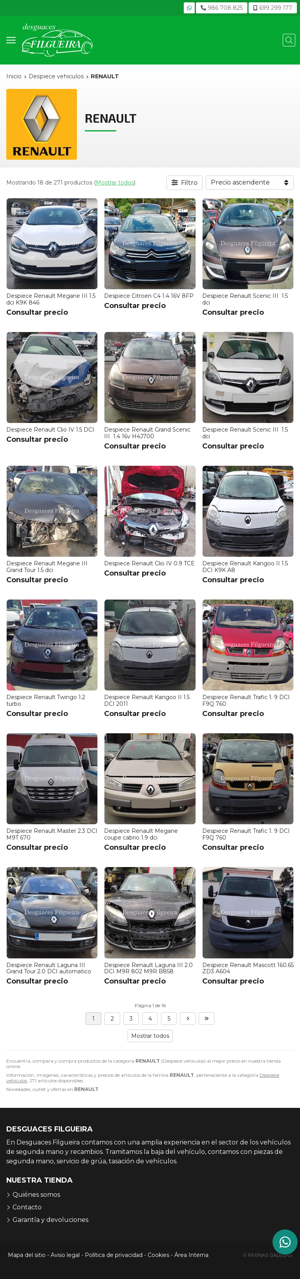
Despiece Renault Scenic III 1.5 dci (245, 299)
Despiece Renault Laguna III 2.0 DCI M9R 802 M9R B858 (148, 968)
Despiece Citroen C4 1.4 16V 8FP (149, 295)
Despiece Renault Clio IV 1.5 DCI (50, 429)
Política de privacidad (114, 1255)
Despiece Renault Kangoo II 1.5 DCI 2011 (147, 700)
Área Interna (191, 1255)
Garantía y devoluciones (50, 1220)
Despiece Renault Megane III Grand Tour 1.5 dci (47, 567)
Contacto (27, 1207)
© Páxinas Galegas (267, 1255)
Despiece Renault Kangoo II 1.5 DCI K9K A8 (245, 567)
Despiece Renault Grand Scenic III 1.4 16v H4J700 (147, 433)
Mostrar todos (115, 182)
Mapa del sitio (27, 1255)
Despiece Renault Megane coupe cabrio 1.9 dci (141, 834)
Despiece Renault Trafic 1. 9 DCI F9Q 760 (246, 700)
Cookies (158, 1255)
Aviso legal (65, 1255)
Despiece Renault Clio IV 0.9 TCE (149, 563)
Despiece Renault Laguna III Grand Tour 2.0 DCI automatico (48, 968)
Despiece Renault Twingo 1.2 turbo (45, 700)
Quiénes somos (36, 1194)
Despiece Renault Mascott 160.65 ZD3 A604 (248, 968)
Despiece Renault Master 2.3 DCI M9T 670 (51, 834)
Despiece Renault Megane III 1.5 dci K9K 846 (50, 299)
